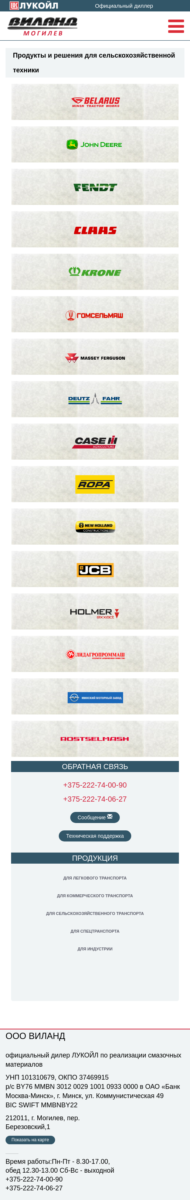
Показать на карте (30, 1139)
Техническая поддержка (95, 836)
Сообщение (95, 816)
